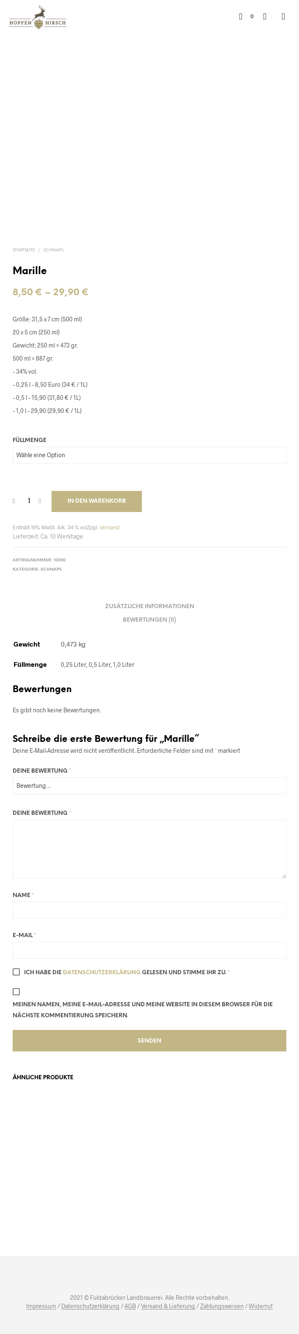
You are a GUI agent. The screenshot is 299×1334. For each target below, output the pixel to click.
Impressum (41, 1306)
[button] (246, 16)
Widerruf (261, 1306)
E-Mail (24, 935)
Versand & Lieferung (168, 1306)
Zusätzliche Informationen (149, 606)
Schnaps (53, 250)
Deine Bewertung (42, 771)
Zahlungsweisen (222, 1306)
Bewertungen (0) (149, 620)
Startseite (24, 250)
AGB (130, 1306)
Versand (110, 527)
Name (23, 895)
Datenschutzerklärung (102, 973)
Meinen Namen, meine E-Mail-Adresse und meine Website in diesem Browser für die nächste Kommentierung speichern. (143, 1010)
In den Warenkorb (97, 501)
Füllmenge (29, 440)
